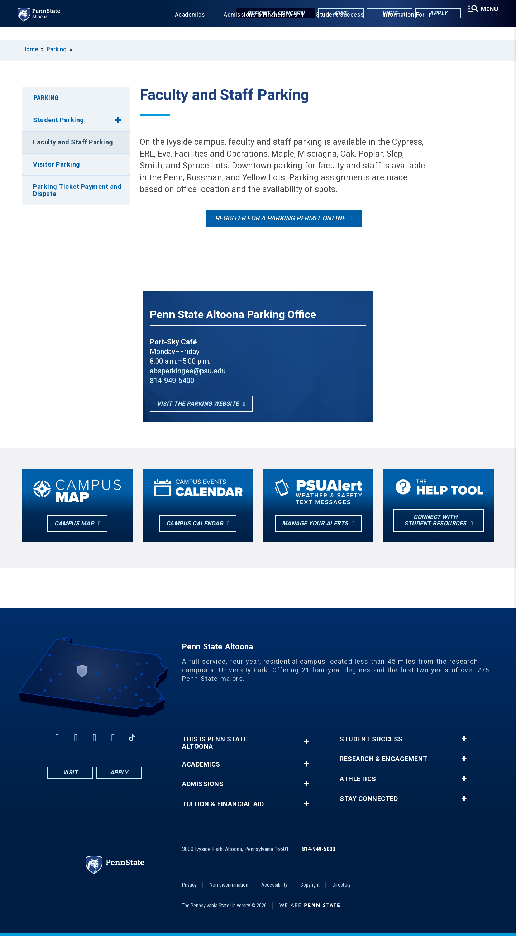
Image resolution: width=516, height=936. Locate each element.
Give (334, 14)
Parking (57, 49)
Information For (399, 28)
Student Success (335, 28)
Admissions (203, 784)
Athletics (358, 779)
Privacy (189, 885)
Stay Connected (369, 798)
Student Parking (58, 120)
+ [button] (306, 742)
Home (30, 49)
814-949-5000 (318, 849)
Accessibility (274, 885)
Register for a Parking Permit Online (280, 218)
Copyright (310, 885)
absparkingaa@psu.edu (188, 371)
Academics (185, 28)
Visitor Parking (56, 164)
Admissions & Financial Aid (256, 28)
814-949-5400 (172, 380)
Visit (383, 14)
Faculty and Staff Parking (73, 142)
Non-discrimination (229, 885)
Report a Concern (269, 14)
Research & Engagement (383, 759)
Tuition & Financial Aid (223, 804)
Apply (432, 14)
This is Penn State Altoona (215, 743)
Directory (342, 885)
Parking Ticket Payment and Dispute (77, 190)
